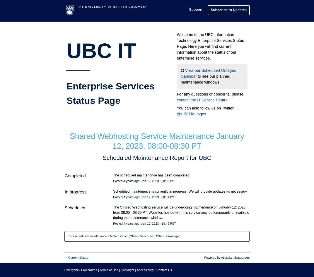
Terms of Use (109, 270)
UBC (205, 157)
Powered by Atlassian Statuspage (227, 257)
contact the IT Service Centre (202, 100)
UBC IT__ (110, 72)
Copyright (127, 270)
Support (195, 9)
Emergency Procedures (81, 270)
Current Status (76, 257)
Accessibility (145, 270)
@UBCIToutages (191, 114)
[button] (228, 9)
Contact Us (164, 270)
